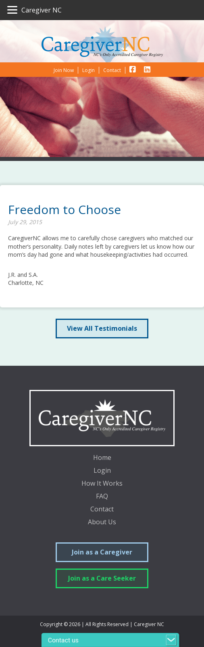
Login (102, 471)
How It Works (102, 484)
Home (102, 458)
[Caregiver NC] (34, 10)
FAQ (102, 497)
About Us (102, 522)
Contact (102, 509)
